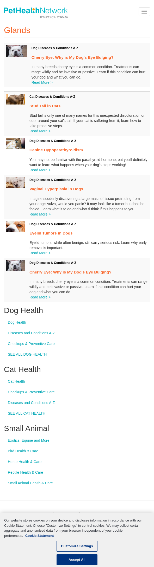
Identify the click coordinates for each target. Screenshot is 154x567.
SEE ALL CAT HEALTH (26, 413)
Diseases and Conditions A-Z (31, 333)
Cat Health (16, 381)
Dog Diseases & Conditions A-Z (55, 48)
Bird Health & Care (23, 451)
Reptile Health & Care (25, 472)
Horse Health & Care (24, 462)
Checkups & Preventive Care (31, 344)
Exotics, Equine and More (29, 440)
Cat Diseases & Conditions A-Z (52, 97)
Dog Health (17, 322)
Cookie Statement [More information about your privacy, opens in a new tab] (39, 538)
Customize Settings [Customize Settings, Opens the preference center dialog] (77, 548)
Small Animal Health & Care (30, 483)
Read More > (42, 82)
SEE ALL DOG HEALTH (27, 354)
